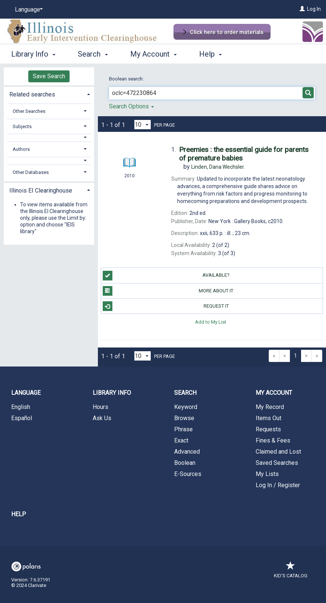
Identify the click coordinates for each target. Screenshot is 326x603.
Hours (100, 406)
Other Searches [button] (29, 111)
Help (18, 514)
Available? (166, 275)
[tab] (49, 93)
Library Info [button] (33, 54)
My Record (270, 406)
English (20, 406)
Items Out (268, 418)
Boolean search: (127, 79)
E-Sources (187, 473)
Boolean (184, 462)
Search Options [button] (131, 106)
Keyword (185, 406)
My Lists (267, 473)
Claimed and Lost (278, 451)
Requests (268, 429)
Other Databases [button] (31, 172)
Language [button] (26, 392)
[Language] (27, 9)
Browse (184, 418)
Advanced (187, 451)
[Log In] (302, 9)
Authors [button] (21, 149)
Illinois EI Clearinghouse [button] (40, 190)
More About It (168, 291)
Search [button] (93, 54)
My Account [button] (153, 54)
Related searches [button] (32, 94)
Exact (181, 440)
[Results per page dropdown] (142, 124)
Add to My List (210, 321)
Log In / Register (278, 485)
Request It (166, 306)
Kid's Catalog (290, 571)
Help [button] (210, 54)
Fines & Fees (273, 440)
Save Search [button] (49, 76)
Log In (314, 9)
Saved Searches (277, 462)
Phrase (183, 429)
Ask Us (102, 418)
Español (21, 418)
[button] (49, 138)
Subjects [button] (22, 126)
